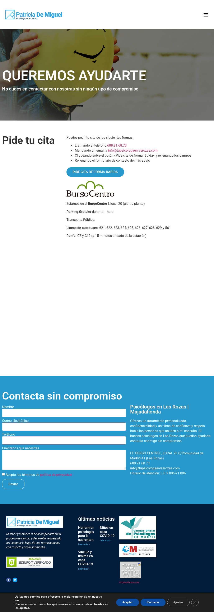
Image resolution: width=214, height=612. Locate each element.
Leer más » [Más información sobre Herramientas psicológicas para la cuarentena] (84, 544)
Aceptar (127, 602)
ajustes (24, 608)
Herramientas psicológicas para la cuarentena (88, 534)
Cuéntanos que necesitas (20, 448)
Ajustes (178, 602)
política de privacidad (56, 475)
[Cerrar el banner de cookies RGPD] (195, 602)
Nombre (8, 407)
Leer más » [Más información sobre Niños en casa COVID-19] (106, 540)
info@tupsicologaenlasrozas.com (133, 150)
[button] (206, 15)
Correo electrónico (15, 420)
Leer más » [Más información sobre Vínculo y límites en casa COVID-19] (84, 568)
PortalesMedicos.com (129, 582)
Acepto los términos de (39, 475)
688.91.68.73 (117, 145)
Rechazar (152, 602)
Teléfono (8, 434)
